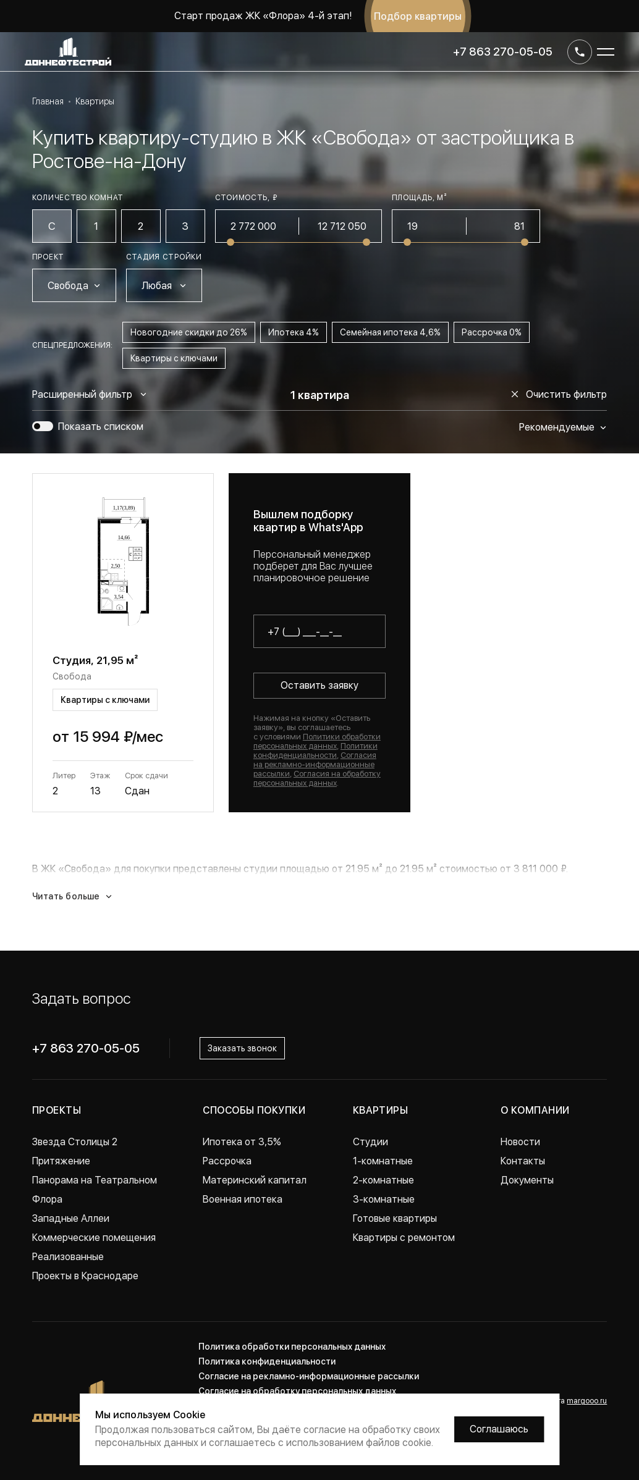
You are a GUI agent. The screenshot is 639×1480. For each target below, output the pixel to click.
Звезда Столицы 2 (74, 1142)
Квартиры (380, 1110)
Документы (527, 1180)
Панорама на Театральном (94, 1180)
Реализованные (68, 1257)
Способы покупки (254, 1110)
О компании (535, 1110)
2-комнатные (383, 1180)
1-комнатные (383, 1161)
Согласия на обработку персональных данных (317, 778)
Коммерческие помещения (94, 1237)
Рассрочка (227, 1161)
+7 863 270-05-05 (502, 51)
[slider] (230, 242)
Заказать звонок (242, 1048)
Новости (520, 1142)
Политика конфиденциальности (267, 1361)
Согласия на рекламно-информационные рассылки (314, 764)
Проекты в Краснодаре (85, 1276)
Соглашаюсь (499, 1429)
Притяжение (61, 1161)
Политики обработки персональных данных (317, 741)
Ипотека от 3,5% (242, 1142)
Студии (370, 1142)
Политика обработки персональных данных (292, 1347)
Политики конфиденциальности (315, 750)
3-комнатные (384, 1199)
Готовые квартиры (395, 1218)
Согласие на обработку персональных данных (297, 1391)
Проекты (56, 1110)
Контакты (523, 1161)
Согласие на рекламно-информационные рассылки (308, 1376)
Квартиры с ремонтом (404, 1237)
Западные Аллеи (70, 1218)
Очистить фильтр (559, 394)
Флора (47, 1199)
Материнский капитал (255, 1180)
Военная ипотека (242, 1199)
